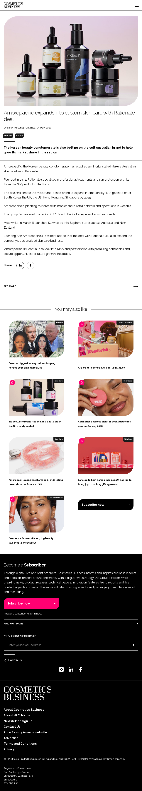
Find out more (13, 623)
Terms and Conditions (20, 743)
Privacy (9, 749)
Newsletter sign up (18, 721)
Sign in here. (35, 613)
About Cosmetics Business (24, 709)
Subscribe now (93, 504)
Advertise (11, 738)
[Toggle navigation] (137, 5)
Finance (19, 135)
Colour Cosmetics (125, 322)
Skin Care (8, 135)
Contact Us (12, 726)
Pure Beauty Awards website (25, 732)
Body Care (128, 381)
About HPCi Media (17, 715)
